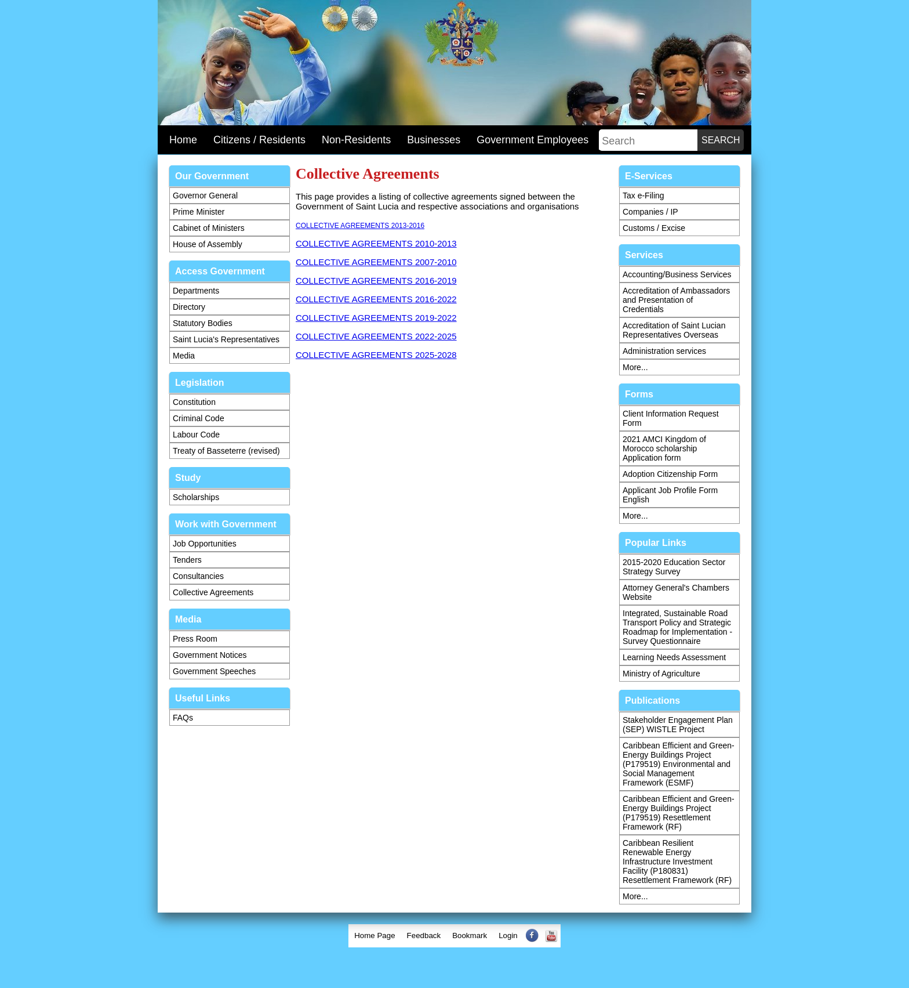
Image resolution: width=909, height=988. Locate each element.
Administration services (664, 351)
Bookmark (469, 935)
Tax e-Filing (643, 195)
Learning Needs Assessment (674, 657)
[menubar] (454, 935)
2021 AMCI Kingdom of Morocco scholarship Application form (664, 448)
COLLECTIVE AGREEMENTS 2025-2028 (376, 355)
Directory (189, 307)
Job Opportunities (205, 543)
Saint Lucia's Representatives (226, 339)
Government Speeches (214, 671)
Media (184, 355)
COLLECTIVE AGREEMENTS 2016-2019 (376, 280)
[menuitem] (374, 935)
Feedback (424, 935)
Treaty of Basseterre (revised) (226, 450)
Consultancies (198, 576)
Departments (196, 290)
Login (508, 935)
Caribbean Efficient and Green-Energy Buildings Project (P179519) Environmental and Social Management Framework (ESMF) (679, 764)
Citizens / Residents (259, 140)
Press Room (195, 638)
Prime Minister (198, 211)
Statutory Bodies (202, 323)
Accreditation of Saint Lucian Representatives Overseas (674, 330)
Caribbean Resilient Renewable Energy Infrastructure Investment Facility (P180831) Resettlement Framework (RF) (677, 861)
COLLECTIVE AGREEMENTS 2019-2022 (376, 318)
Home (183, 140)
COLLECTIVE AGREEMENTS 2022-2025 (376, 336)
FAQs (183, 717)
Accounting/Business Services (677, 274)
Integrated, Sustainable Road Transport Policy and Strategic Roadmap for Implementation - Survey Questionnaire (677, 627)
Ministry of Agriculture (661, 673)
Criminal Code (198, 418)
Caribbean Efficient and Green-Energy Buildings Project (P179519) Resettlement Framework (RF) (679, 812)
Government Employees (532, 140)
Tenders (187, 559)
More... (635, 367)
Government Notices (210, 655)
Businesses (433, 140)
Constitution (194, 402)
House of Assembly (207, 244)
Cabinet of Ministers (209, 228)
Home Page (374, 935)
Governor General (205, 195)
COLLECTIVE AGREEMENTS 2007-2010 (376, 262)
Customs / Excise (654, 228)
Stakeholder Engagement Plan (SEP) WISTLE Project (678, 724)
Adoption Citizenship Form (670, 474)
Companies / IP (650, 211)
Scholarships (196, 497)
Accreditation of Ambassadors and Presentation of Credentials (676, 300)
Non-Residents (356, 140)
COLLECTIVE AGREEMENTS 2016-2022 (376, 299)
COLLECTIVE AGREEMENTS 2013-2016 (360, 226)
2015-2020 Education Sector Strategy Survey (674, 567)
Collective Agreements (213, 592)
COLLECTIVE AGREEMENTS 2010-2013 (376, 243)
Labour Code (196, 434)
